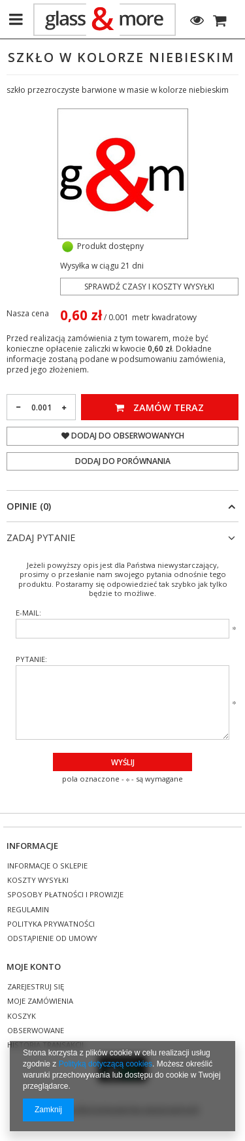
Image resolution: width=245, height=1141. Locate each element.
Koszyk (21, 1016)
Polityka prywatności (51, 924)
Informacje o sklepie (47, 866)
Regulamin (28, 910)
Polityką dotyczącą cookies (105, 1063)
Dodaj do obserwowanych (122, 435)
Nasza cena (28, 313)
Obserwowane (35, 1031)
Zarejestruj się (35, 987)
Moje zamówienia (40, 1001)
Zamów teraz (159, 407)
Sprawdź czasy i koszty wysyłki (149, 286)
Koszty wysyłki (38, 880)
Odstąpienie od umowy (52, 938)
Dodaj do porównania (123, 461)
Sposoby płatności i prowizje (65, 895)
